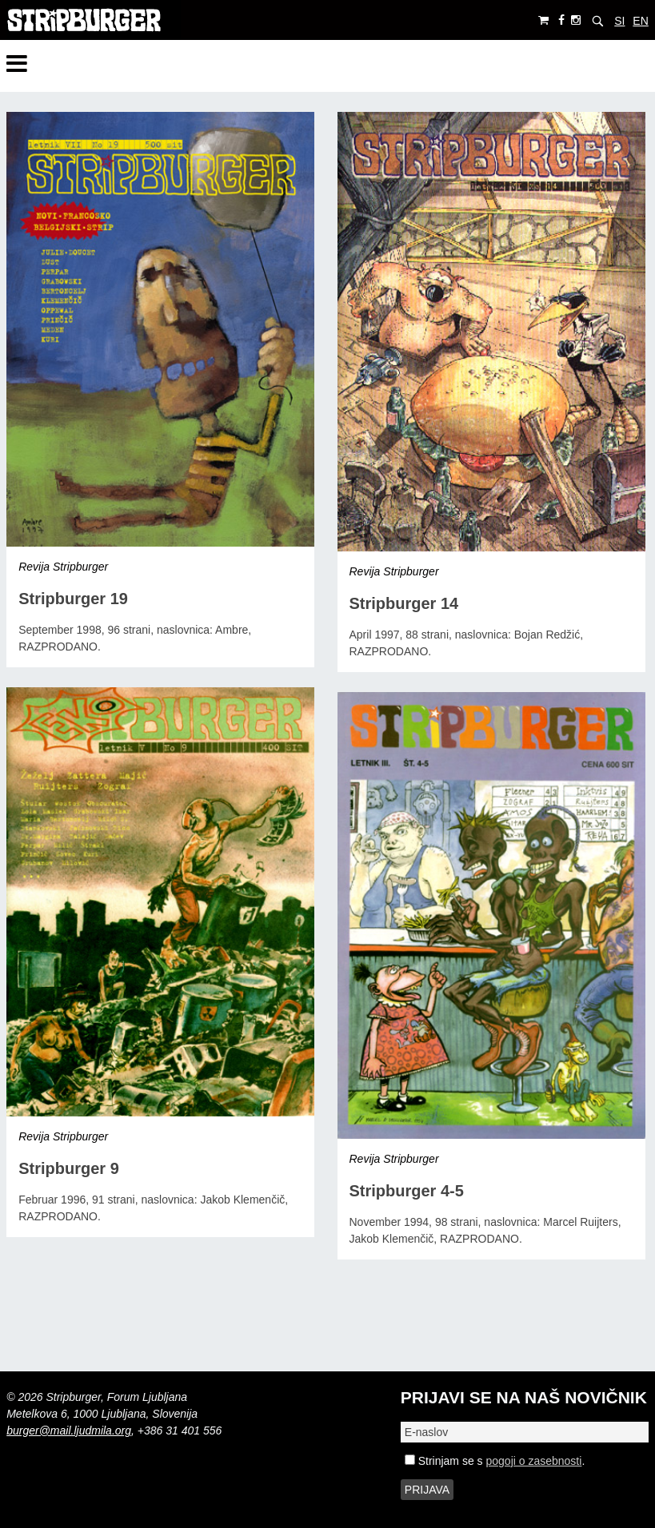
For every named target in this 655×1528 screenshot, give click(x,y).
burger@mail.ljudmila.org (68, 1430)
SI (619, 20)
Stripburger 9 (68, 1168)
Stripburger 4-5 (406, 1191)
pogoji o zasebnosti (534, 1460)
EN (640, 20)
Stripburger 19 (73, 598)
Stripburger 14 (404, 603)
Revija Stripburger (63, 566)
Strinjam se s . (495, 1460)
